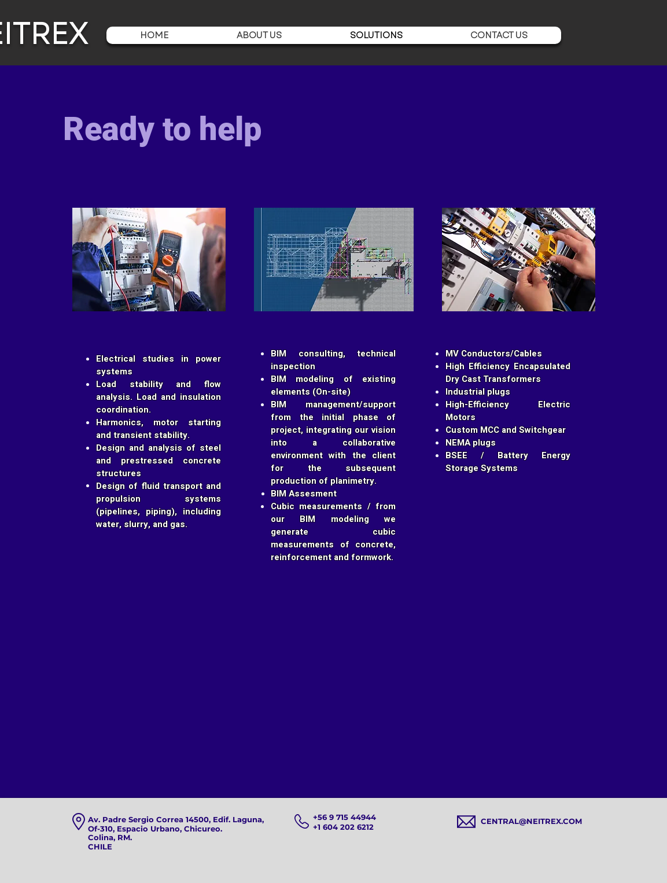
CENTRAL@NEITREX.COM (531, 821)
